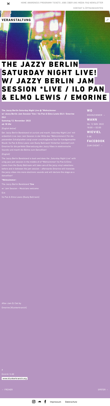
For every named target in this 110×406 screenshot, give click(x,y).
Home (21, 5)
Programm (50, 5)
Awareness (34, 5)
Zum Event (93, 145)
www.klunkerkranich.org (15, 378)
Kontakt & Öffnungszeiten (86, 15)
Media (98, 5)
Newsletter (61, 15)
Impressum (55, 402)
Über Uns (86, 5)
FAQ (48, 15)
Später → (103, 389)
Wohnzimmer (94, 115)
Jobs (74, 5)
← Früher (7, 389)
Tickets (64, 5)
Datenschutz (71, 402)
